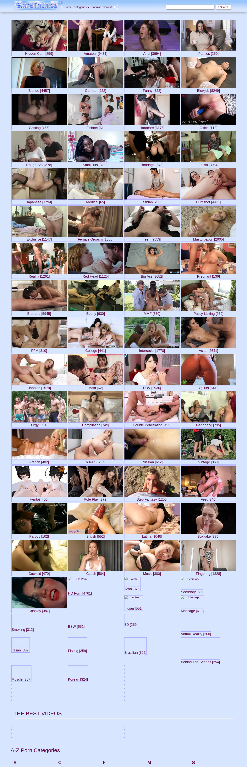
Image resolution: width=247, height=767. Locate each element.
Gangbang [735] (208, 424)
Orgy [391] (39, 424)
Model (157, 677)
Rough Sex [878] (39, 164)
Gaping (113, 738)
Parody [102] (39, 536)
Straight (202, 729)
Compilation (71, 687)
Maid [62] (95, 387)
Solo (200, 693)
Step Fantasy (206, 719)
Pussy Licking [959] (208, 313)
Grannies (114, 753)
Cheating (69, 667)
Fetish (112, 667)
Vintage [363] (208, 461)
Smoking (203, 682)
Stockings (204, 724)
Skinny (202, 667)
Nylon (156, 722)
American (25, 675)
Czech (68, 740)
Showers (203, 661)
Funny (112, 719)
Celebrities (70, 656)
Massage (158, 646)
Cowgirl (68, 708)
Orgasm (158, 751)
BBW (23, 730)
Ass (22, 696)
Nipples (157, 712)
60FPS (24, 656)
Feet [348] (208, 499)
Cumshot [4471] (208, 201)
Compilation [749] (95, 424)
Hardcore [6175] (152, 127)
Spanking (203, 708)
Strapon (202, 734)
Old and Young (162, 741)
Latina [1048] (152, 536)
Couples (69, 703)
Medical (157, 661)
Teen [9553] (152, 238)
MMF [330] (152, 313)
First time (114, 682)
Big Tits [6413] (208, 387)
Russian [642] (152, 461)
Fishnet (113, 687)
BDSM (23, 736)
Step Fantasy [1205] (151, 499)
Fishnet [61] (95, 127)
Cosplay (69, 693)
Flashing (114, 698)
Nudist (157, 717)
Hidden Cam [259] (39, 53)
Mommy (158, 682)
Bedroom (25, 746)
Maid (156, 641)
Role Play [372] (95, 499)
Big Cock (25, 762)
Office (156, 736)
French (113, 713)
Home (68, 7)
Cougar (68, 698)
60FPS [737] (95, 461)
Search (223, 7)
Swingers (203, 750)
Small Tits (204, 677)
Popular (96, 7)
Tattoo (201, 764)
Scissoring (204, 646)
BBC (22, 725)
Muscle (157, 687)
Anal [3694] (152, 53)
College (68, 682)
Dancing (69, 753)
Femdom (114, 661)
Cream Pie (70, 713)
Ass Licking (26, 701)
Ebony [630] (95, 313)
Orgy (156, 757)
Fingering (114, 677)
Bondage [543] (152, 164)
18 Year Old (27, 641)
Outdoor (158, 762)
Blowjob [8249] (208, 90)
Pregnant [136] (208, 276)
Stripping (203, 740)
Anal (22, 680)
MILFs (157, 667)
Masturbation (161, 651)
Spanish (203, 703)
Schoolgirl (204, 641)
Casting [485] (39, 127)
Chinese (69, 672)
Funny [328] (152, 90)
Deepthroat (71, 758)
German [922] (95, 90)
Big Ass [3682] (152, 276)
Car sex (69, 641)
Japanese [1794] (39, 201)
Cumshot (69, 729)
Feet (111, 651)
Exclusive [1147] (39, 238)
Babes (23, 715)
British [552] (95, 536)
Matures (158, 656)
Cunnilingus (71, 734)
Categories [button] (82, 7)
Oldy (156, 746)
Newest (107, 7)
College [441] (95, 350)
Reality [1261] (39, 276)
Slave (201, 672)
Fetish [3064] (208, 164)
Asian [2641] (208, 350)
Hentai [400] (39, 499)
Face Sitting (116, 641)
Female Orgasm (118, 656)
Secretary (203, 651)
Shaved (202, 656)
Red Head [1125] (95, 276)
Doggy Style (71, 764)
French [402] (39, 461)
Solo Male (204, 698)
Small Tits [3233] (95, 164)
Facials (113, 646)
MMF (156, 672)
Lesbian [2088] (152, 201)
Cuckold (69, 719)
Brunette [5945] (39, 313)
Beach (23, 741)
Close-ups (70, 677)
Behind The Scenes (31, 751)
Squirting (203, 713)
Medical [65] (95, 201)
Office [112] (208, 127)
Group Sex (115, 758)
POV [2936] (152, 387)
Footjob (113, 708)
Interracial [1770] (152, 350)
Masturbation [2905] (208, 238)
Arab (22, 686)
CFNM (68, 661)
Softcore (203, 687)
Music (156, 693)
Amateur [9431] (95, 53)
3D (21, 646)
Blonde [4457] (39, 90)
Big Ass (24, 757)
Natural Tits (160, 706)
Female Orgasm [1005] (95, 238)
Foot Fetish (115, 703)
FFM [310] (39, 350)
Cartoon (69, 646)
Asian (23, 691)
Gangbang (115, 732)
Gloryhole (114, 748)
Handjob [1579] (39, 387)
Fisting (113, 693)
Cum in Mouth (72, 724)
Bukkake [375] (208, 536)
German (114, 743)
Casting (68, 651)
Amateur (25, 670)
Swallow (203, 745)
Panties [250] (208, 53)
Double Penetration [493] (152, 424)
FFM (111, 672)
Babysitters (26, 720)
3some (24, 651)
